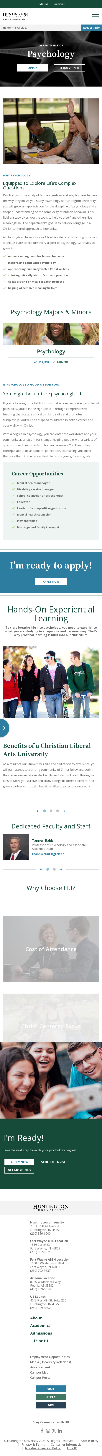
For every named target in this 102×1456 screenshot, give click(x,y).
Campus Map (39, 1372)
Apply (32, 68)
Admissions (41, 1333)
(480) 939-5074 (40, 1289)
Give (51, 1405)
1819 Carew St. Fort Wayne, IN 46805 (45, 1246)
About (36, 1317)
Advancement (40, 1367)
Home (7, 27)
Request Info (91, 27)
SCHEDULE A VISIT (54, 1162)
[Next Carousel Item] (65, 811)
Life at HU (40, 1340)
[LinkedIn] (60, 1431)
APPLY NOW (19, 1162)
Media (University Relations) (50, 1362)
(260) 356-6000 (40, 1233)
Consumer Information (67, 1444)
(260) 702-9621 (40, 1252)
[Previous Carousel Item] (37, 811)
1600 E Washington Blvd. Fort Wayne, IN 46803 (47, 1265)
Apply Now (51, 581)
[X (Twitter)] (54, 1431)
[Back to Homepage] (51, 1207)
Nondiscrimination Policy (43, 1448)
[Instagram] (48, 1431)
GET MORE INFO (19, 1170)
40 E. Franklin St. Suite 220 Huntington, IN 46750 (48, 1302)
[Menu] (95, 16)
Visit (51, 1389)
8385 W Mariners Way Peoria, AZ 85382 (45, 1284)
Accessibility (89, 1441)
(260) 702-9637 (40, 1271)
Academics (40, 1325)
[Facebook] (42, 1431)
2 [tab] (51, 811)
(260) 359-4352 (40, 1308)
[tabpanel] (51, 719)
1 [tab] (44, 811)
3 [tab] (57, 811)
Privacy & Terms (33, 1444)
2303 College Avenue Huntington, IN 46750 (45, 1228)
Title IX (72, 1448)
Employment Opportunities (50, 1357)
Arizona (59, 4)
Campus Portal (40, 1378)
